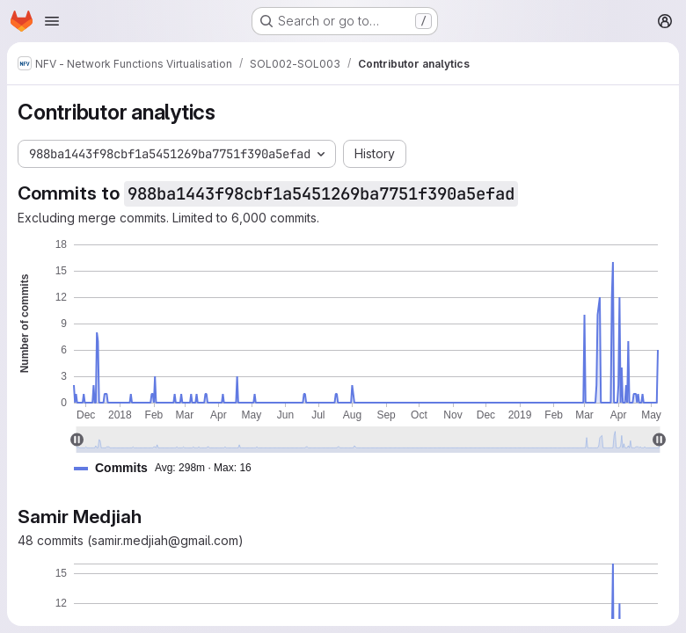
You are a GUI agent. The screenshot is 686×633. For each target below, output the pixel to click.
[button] (170, 468)
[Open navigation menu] (52, 21)
